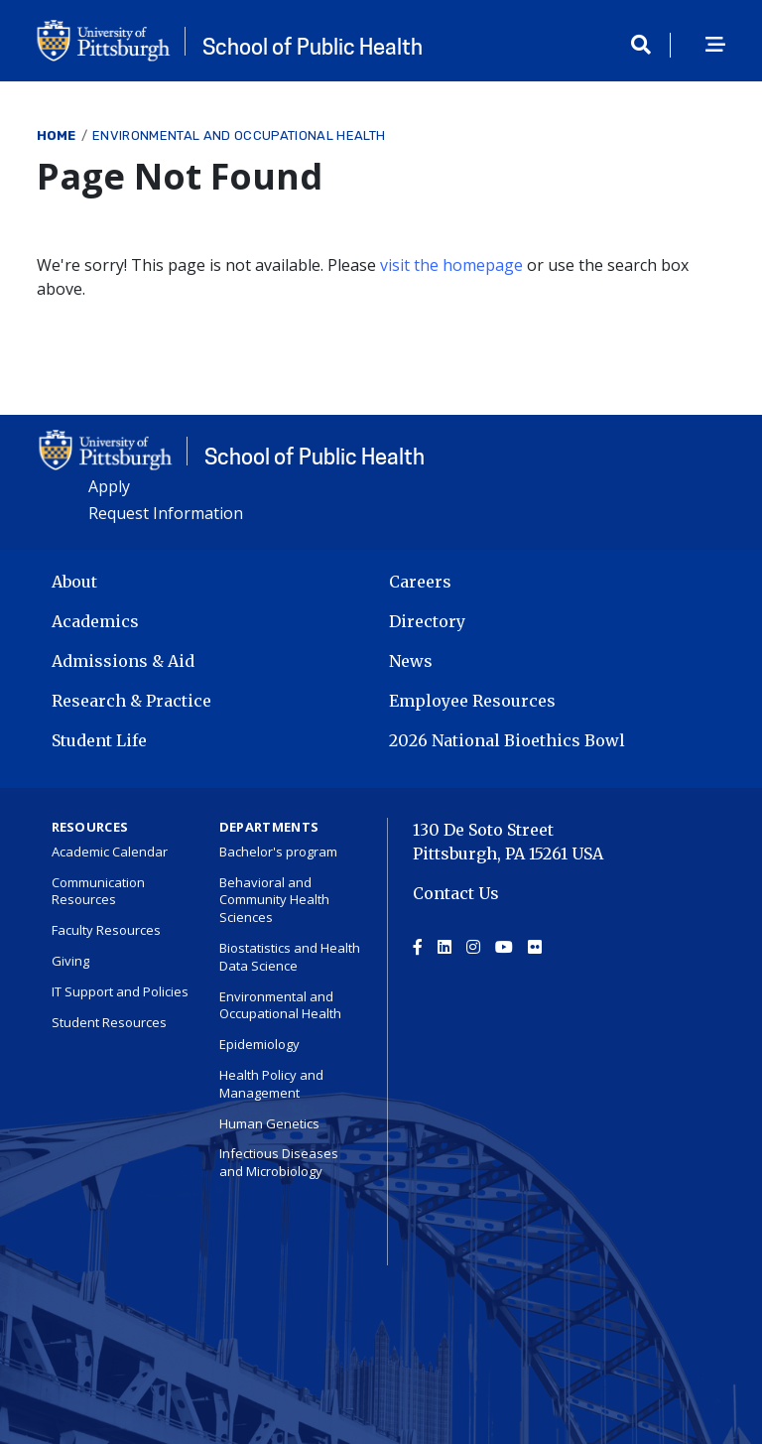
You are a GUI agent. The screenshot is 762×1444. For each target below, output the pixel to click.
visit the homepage (451, 265)
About (74, 581)
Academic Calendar (110, 851)
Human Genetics (269, 1123)
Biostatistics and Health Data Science (289, 957)
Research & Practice (131, 701)
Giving (70, 961)
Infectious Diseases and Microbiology (278, 1162)
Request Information (165, 513)
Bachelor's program (278, 851)
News (411, 661)
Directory (427, 621)
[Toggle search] (648, 46)
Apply (109, 486)
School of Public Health (312, 47)
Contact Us (456, 893)
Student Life (99, 740)
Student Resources (109, 1022)
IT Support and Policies (120, 991)
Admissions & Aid (123, 661)
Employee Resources (472, 701)
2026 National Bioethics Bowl (507, 740)
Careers (420, 581)
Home (56, 135)
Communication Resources (98, 891)
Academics (95, 621)
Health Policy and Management (271, 1084)
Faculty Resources (106, 930)
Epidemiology (259, 1044)
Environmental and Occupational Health (238, 135)
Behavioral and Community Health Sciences (274, 900)
